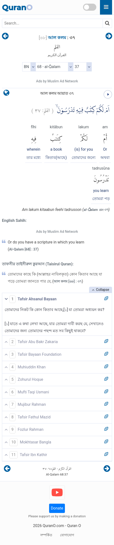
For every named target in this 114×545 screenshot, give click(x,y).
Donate (57, 508)
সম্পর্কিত (46, 535)
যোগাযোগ (67, 535)
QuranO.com (53, 525)
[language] (6, 94)
